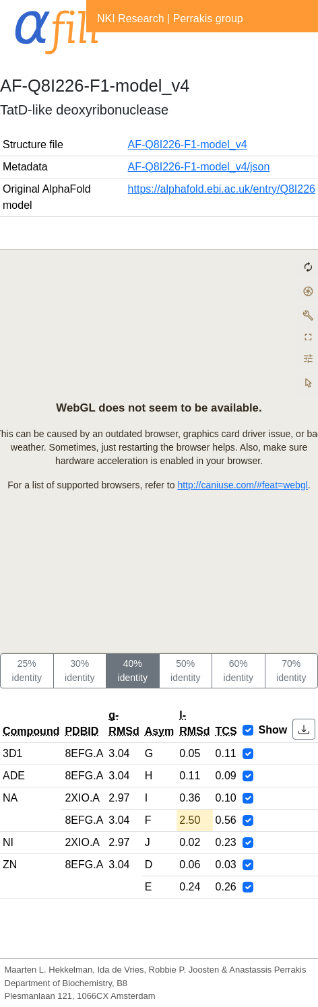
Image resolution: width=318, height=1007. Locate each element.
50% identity (185, 670)
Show (273, 730)
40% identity (133, 670)
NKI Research (130, 18)
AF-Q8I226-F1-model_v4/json (199, 166)
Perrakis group (208, 18)
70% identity (291, 670)
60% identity (238, 670)
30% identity (79, 670)
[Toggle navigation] (105, 45)
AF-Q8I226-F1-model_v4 (187, 144)
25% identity (27, 670)
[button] (303, 729)
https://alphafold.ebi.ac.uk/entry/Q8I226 (221, 189)
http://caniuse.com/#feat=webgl (242, 485)
